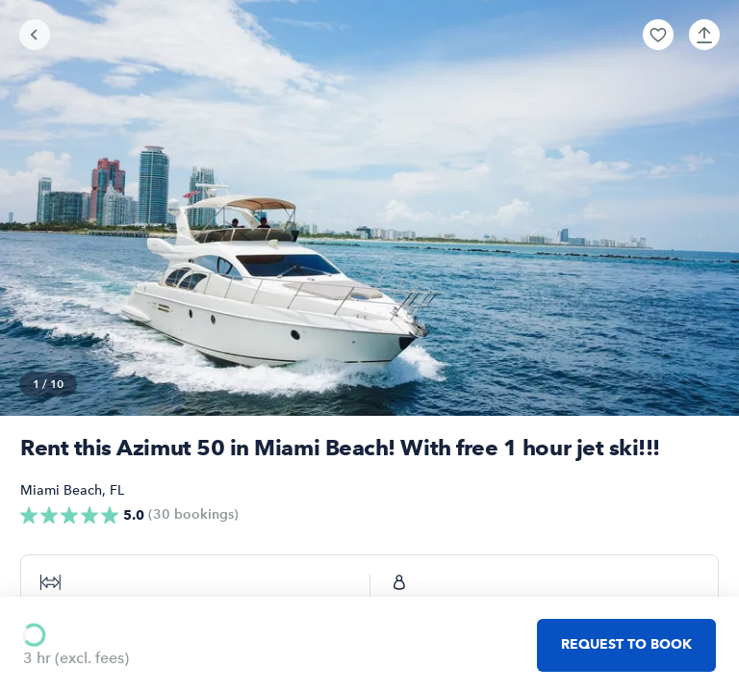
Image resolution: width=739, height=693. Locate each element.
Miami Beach (61, 490)
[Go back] (34, 34)
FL (117, 490)
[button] (658, 34)
